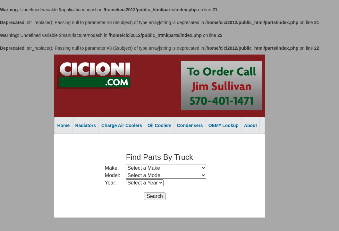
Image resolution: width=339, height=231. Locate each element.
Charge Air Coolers (121, 125)
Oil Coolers (160, 125)
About (250, 125)
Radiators (85, 125)
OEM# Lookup (223, 125)
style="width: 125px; (145, 182)
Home (63, 125)
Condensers (190, 125)
